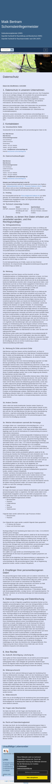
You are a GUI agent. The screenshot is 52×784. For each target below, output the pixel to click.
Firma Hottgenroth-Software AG (30, 195)
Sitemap (25, 783)
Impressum (23, 766)
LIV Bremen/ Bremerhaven (11, 768)
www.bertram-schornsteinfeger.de (16, 151)
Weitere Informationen (32, 772)
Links (5, 759)
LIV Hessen (6, 770)
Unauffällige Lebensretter (15, 746)
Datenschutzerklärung (24, 768)
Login (6, 781)
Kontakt (11, 781)
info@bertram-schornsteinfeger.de (17, 149)
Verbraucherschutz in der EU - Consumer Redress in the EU (24, 186)
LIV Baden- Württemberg (10, 765)
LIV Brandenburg (8, 766)
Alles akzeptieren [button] (32, 777)
